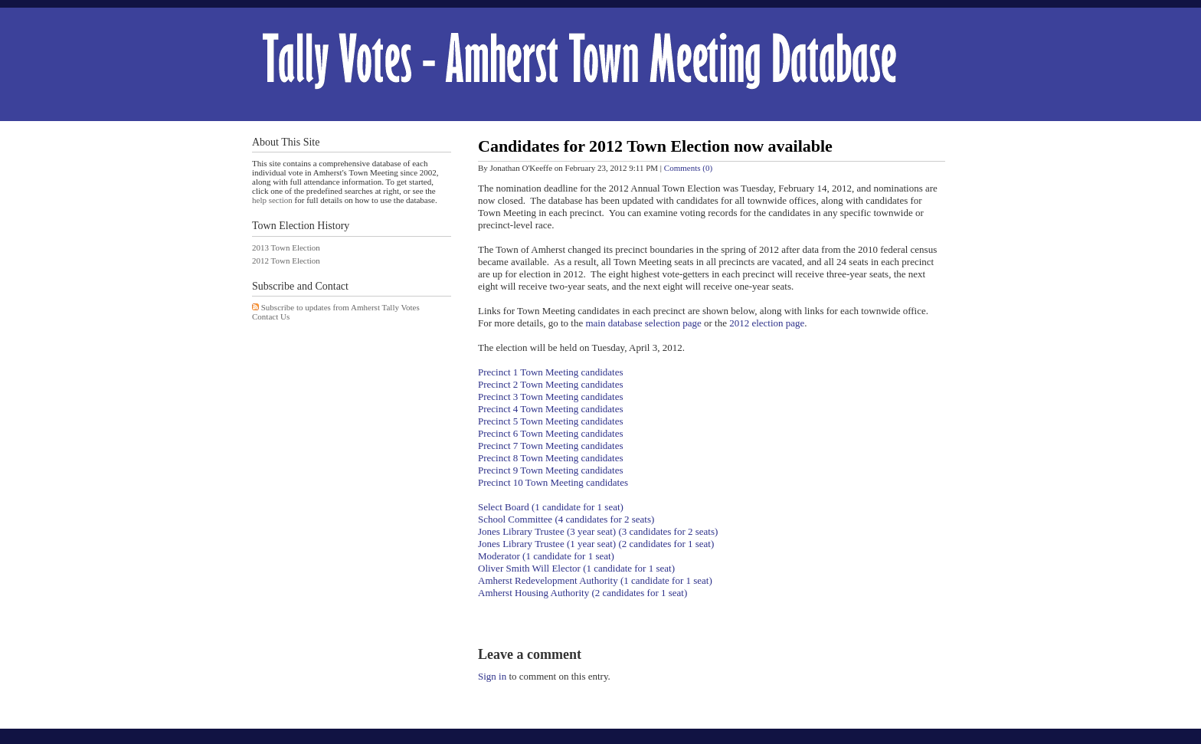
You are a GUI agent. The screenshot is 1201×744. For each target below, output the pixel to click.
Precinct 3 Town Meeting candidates (550, 396)
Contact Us (271, 316)
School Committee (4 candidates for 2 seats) (566, 519)
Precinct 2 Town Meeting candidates (550, 384)
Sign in (492, 676)
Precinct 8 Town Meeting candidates (550, 458)
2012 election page (766, 323)
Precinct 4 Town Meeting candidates (550, 409)
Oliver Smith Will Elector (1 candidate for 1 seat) (576, 568)
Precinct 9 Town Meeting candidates (550, 470)
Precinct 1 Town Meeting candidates (550, 372)
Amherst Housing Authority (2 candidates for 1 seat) (582, 592)
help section (272, 200)
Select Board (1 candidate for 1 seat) (550, 507)
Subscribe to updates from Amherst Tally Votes (340, 307)
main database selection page (643, 323)
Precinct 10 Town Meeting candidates (553, 482)
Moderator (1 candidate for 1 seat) (546, 556)
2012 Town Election (286, 260)
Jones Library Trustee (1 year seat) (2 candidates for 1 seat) (597, 543)
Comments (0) (688, 167)
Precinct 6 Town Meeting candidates (550, 433)
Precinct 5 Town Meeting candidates (550, 421)
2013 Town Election (286, 247)
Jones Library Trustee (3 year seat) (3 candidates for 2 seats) (598, 531)
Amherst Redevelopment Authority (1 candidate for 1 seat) (595, 580)
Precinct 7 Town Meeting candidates (550, 445)
